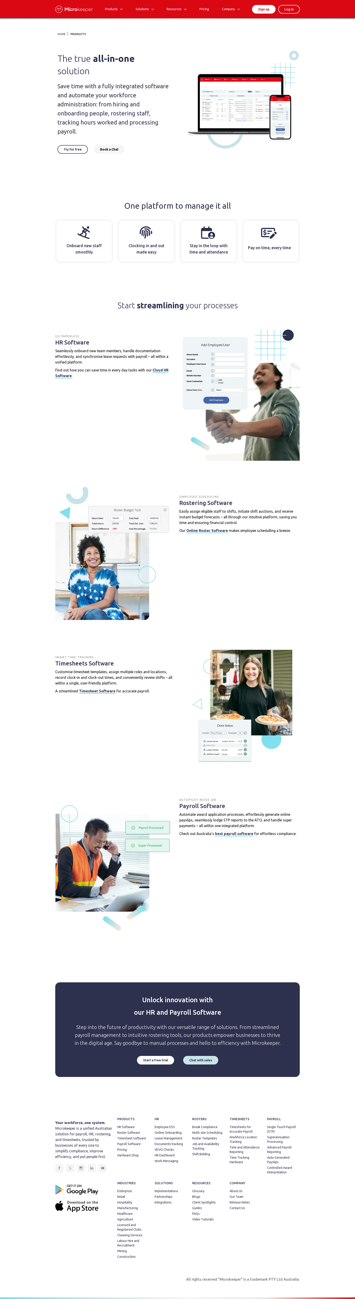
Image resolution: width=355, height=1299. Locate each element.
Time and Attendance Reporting (245, 1150)
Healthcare (125, 1213)
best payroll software (234, 834)
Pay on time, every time (269, 247)
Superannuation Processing (278, 1139)
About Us (236, 1191)
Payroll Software (129, 1144)
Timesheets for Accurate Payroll (241, 1129)
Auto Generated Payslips (278, 1160)
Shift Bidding (201, 1154)
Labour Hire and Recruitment (128, 1243)
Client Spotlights (204, 1202)
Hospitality (124, 1202)
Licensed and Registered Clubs (129, 1227)
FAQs (196, 1213)
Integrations (163, 1202)
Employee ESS (165, 1127)
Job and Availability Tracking (205, 1146)
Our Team (236, 1197)
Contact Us (237, 1208)
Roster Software (128, 1132)
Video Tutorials (203, 1219)
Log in (289, 9)
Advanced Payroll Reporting (279, 1150)
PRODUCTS (78, 34)
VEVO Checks (164, 1149)
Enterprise (124, 1191)
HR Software (126, 1127)
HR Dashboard (165, 1155)
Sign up (263, 9)
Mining (122, 1251)
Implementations (166, 1191)
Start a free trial (155, 1060)
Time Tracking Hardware (239, 1160)
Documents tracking (169, 1144)
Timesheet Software (97, 691)
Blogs (196, 1197)
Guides (197, 1208)
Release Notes (240, 1202)
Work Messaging (166, 1161)
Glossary (198, 1191)
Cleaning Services (129, 1235)
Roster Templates (204, 1138)
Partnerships (164, 1197)
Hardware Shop (128, 1155)
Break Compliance (205, 1127)
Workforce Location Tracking (243, 1139)
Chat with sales (200, 1060)
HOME (62, 34)
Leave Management (168, 1138)
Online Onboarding (168, 1132)
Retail (121, 1197)
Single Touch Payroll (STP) (281, 1129)
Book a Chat (109, 149)
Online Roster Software (207, 531)
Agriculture (125, 1219)
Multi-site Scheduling (207, 1132)
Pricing (122, 1149)
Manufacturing (127, 1208)
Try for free (73, 149)
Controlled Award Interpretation (279, 1170)
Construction (126, 1256)
